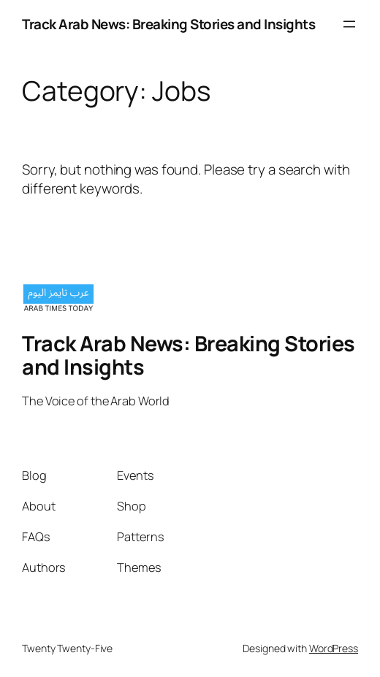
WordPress (333, 648)
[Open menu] (349, 24)
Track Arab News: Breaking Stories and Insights (168, 24)
